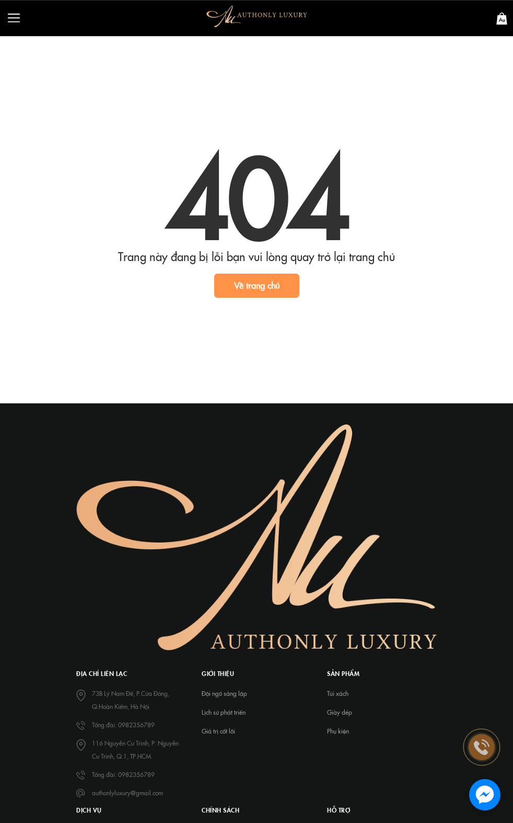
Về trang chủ (256, 285)
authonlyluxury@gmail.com (127, 792)
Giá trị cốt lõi (218, 731)
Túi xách (337, 693)
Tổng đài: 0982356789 (123, 724)
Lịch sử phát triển (224, 712)
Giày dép (339, 712)
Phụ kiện (338, 731)
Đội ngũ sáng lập (224, 693)
